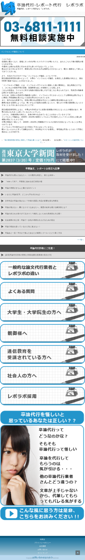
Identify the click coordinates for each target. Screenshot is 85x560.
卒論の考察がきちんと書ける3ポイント (20, 188)
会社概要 (42, 546)
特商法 (42, 539)
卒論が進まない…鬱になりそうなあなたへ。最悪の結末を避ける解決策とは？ (36, 207)
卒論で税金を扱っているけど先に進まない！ (23, 227)
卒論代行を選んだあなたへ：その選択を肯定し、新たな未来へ (30, 175)
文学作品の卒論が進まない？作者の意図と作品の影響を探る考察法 (31, 201)
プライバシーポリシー (42, 543)
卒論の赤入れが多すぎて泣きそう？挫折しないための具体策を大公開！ (33, 214)
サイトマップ (43, 553)
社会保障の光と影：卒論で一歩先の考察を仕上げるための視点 (30, 220)
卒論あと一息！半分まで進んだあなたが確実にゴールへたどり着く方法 (33, 233)
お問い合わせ (43, 549)
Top (77, 552)
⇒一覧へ (80, 240)
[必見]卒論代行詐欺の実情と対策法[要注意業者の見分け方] (28, 255)
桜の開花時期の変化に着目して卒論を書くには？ (23, 140)
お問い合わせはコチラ (42, 557)
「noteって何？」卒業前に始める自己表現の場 (23, 181)
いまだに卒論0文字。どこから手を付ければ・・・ (25, 194)
